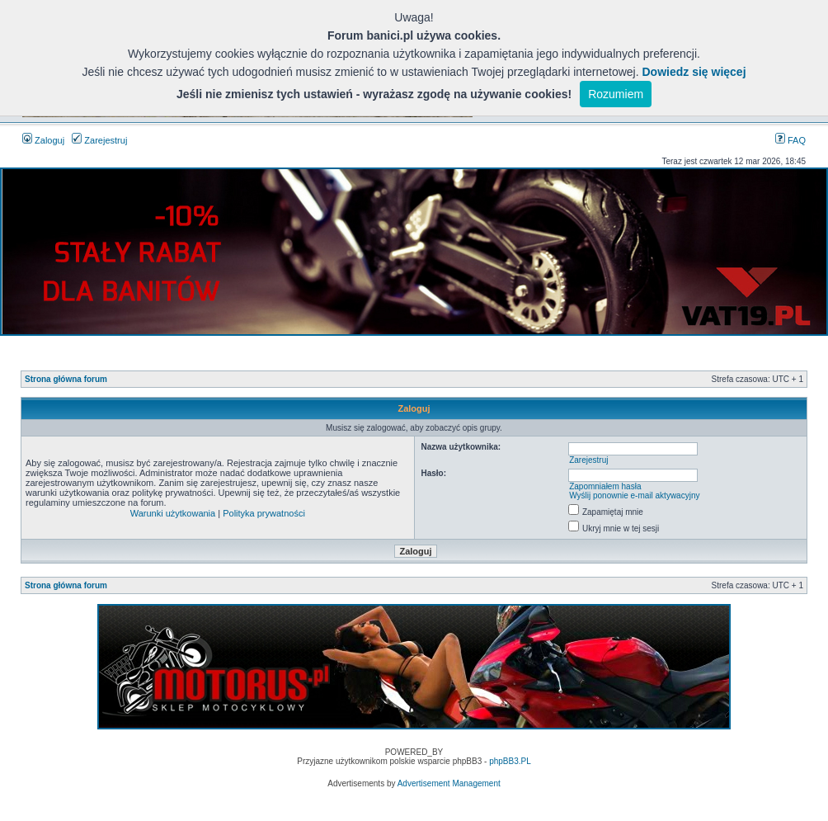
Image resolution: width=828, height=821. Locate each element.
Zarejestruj (99, 140)
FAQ (790, 140)
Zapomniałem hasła (605, 486)
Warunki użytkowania (173, 513)
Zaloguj (43, 140)
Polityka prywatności (264, 513)
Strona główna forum (66, 379)
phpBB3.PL (510, 761)
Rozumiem (615, 94)
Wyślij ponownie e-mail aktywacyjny (634, 495)
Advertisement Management (449, 783)
